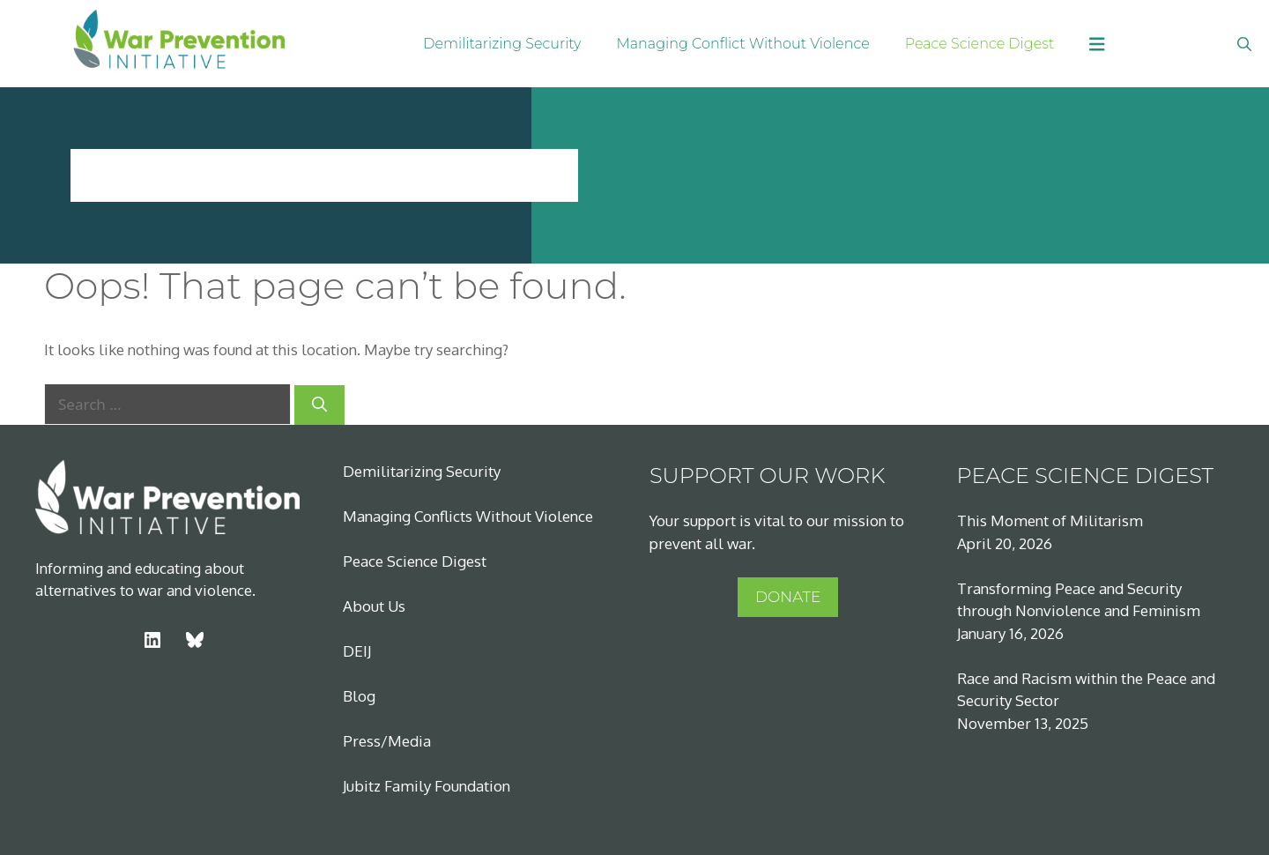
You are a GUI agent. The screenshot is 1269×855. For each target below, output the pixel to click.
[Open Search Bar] (1244, 44)
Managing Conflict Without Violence (742, 43)
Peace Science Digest (980, 43)
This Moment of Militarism (1050, 520)
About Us (374, 606)
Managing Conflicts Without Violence (468, 516)
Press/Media (387, 741)
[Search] (319, 405)
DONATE (787, 597)
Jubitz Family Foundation (426, 786)
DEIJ (357, 651)
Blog (359, 696)
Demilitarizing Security (502, 43)
